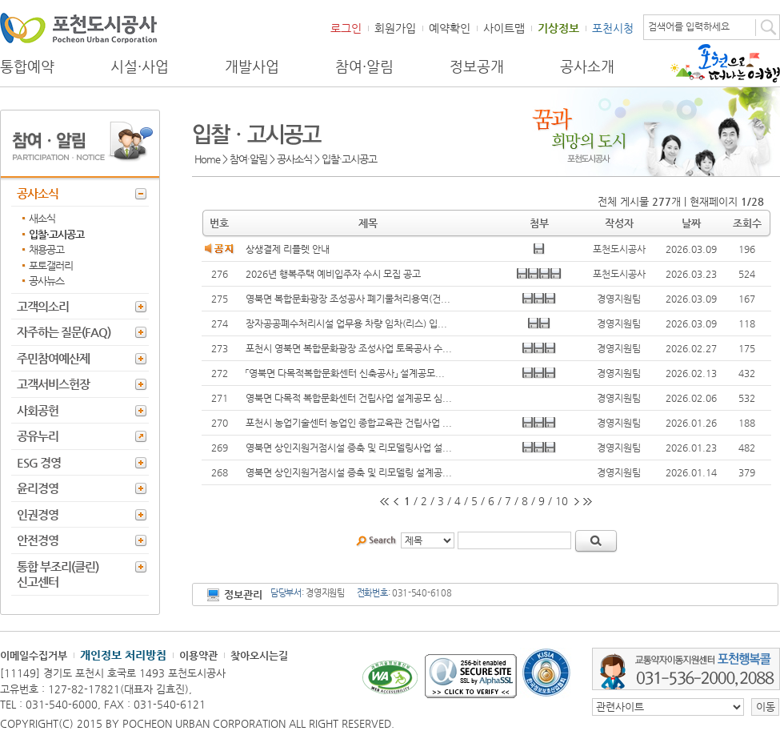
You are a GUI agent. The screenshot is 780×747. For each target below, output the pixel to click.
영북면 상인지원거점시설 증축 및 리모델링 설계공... (349, 472)
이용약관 (198, 655)
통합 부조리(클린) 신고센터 (57, 574)
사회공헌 (37, 410)
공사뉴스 (46, 281)
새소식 (42, 218)
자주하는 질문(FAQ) (63, 332)
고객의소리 (43, 306)
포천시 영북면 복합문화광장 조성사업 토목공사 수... (349, 348)
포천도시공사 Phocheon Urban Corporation (78, 27)
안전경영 (37, 540)
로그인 (346, 28)
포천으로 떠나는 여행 (725, 63)
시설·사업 (139, 66)
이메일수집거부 (33, 655)
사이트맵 (504, 28)
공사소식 (37, 193)
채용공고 (46, 249)
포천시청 (613, 28)
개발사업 (252, 66)
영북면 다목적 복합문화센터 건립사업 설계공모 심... (349, 398)
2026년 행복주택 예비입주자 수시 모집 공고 (333, 273)
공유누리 (37, 436)
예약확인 (449, 28)
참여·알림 (364, 66)
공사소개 (587, 66)
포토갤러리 (51, 265)
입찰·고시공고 (56, 234)
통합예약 (27, 66)
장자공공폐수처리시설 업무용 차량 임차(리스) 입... (346, 323)
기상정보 (558, 28)
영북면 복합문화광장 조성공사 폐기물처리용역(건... (348, 298)
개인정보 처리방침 (123, 655)
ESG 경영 (39, 462)
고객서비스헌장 (53, 384)
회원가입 (395, 28)
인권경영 (37, 514)
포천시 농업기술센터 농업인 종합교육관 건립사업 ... (349, 422)
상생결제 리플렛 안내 (288, 249)
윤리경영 (37, 488)
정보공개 (477, 66)
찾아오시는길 (259, 655)
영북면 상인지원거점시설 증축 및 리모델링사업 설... (349, 447)
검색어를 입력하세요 (689, 26)
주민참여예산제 (53, 358)
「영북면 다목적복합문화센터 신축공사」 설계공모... (345, 373)
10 (561, 501)
